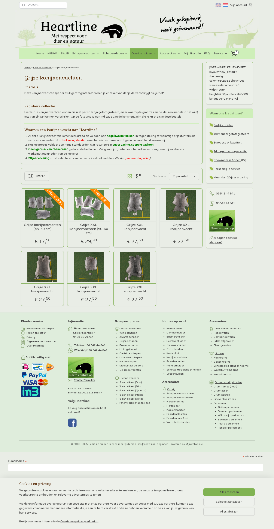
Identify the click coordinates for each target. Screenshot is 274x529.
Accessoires (170, 53)
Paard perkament (228, 423)
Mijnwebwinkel (194, 444)
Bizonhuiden (174, 328)
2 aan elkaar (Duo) (130, 382)
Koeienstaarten (176, 409)
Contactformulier (84, 380)
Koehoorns (220, 357)
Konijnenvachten (42, 67)
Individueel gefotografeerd (231, 134)
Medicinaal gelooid (131, 365)
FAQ (207, 53)
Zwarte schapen (129, 336)
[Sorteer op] (184, 176)
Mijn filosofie (192, 53)
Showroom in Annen (227, 160)
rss (139, 444)
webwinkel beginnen (155, 444)
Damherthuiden (176, 332)
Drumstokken (222, 394)
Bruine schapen (128, 345)
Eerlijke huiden (223, 125)
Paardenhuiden (176, 361)
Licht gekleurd (128, 349)
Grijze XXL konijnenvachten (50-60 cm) (88, 229)
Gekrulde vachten (130, 369)
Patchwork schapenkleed (134, 402)
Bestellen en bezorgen (40, 328)
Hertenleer (173, 405)
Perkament (220, 403)
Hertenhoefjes (175, 401)
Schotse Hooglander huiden (184, 369)
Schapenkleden (115, 53)
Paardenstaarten (177, 413)
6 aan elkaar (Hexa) (131, 394)
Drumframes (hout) (225, 386)
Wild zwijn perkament (231, 415)
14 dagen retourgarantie (230, 151)
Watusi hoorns (222, 374)
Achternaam (16, 500)
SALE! (65, 53)
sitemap (131, 444)
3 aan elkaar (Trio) (130, 386)
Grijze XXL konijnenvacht (135, 227)
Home (40, 53)
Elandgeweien (222, 345)
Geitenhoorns (222, 361)
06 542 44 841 (225, 193)
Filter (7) (37, 176)
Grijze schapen (128, 340)
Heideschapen (128, 361)
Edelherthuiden (176, 336)
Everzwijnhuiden (176, 340)
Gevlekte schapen (130, 353)
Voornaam (15, 481)
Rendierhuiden (176, 365)
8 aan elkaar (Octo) (131, 398)
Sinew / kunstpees (225, 398)
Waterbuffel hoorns (226, 369)
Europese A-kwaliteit (227, 142)
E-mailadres (17, 461)
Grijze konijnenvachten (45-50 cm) (42, 227)
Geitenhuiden (175, 349)
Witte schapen (128, 332)
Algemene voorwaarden (42, 341)
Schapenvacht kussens (180, 393)
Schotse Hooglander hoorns (231, 365)
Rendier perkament (229, 427)
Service (220, 53)
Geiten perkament (229, 407)
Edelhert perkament (230, 419)
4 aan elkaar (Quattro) (132, 390)
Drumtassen (221, 390)
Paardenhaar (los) (177, 418)
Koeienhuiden (175, 353)
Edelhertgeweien (224, 340)
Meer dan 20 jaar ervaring (231, 177)
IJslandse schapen (130, 357)
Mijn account (241, 5)
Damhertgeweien (224, 336)
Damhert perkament (230, 411)
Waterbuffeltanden (178, 422)
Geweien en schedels (228, 328)
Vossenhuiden (175, 373)
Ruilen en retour (36, 332)
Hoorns (219, 353)
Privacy (31, 337)
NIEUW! (52, 53)
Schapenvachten (85, 53)
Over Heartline (35, 345)
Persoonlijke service (227, 169)
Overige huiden (143, 53)
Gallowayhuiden (176, 345)
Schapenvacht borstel (180, 397)
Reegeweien (221, 332)
